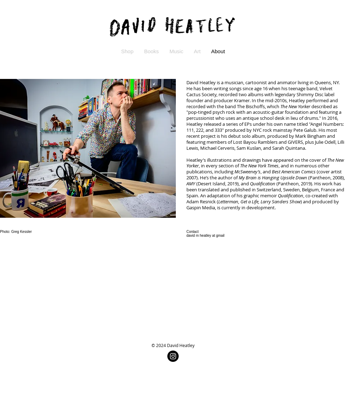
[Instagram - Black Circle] (173, 356)
